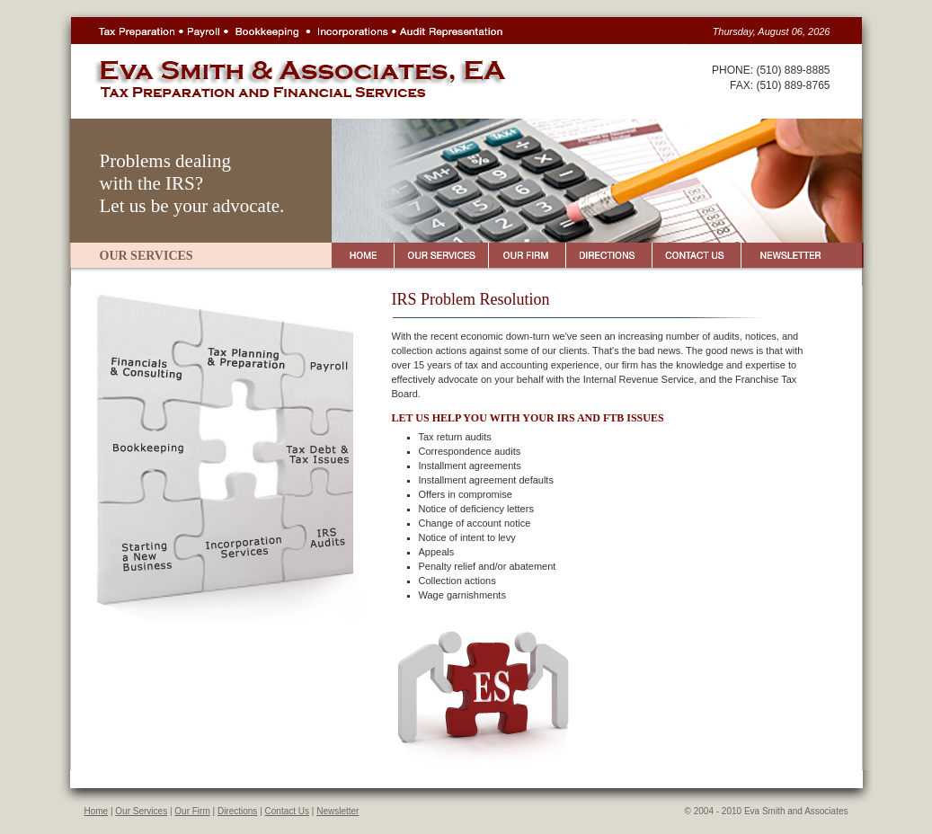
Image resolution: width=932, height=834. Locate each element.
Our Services (141, 811)
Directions (237, 811)
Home (96, 811)
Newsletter (337, 811)
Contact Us (287, 811)
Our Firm (191, 811)
